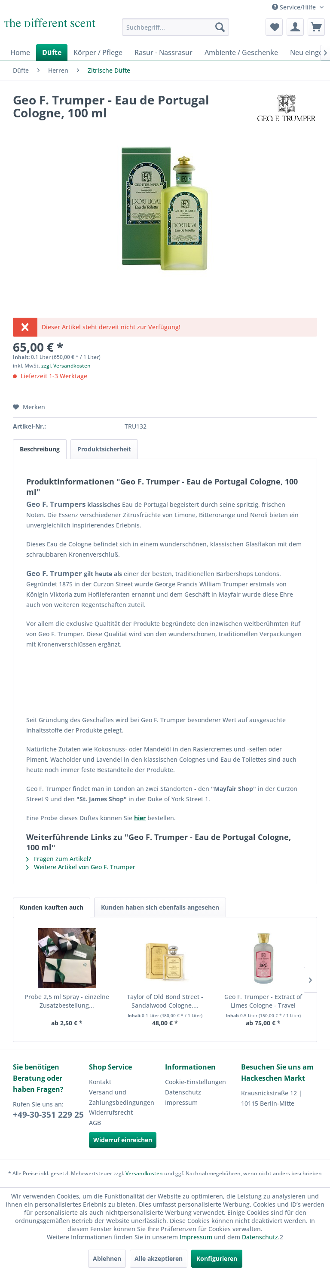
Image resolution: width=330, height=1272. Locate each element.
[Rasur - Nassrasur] (163, 52)
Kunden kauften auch (51, 907)
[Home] (20, 52)
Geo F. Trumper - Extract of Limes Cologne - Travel (263, 1001)
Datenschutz (183, 1092)
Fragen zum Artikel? (58, 859)
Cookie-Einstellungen (195, 1082)
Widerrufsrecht (111, 1112)
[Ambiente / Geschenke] (241, 52)
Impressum (181, 1102)
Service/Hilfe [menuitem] (295, 7)
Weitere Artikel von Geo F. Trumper (80, 867)
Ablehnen (107, 1258)
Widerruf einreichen (122, 1140)
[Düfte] (51, 52)
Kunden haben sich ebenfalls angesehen (160, 907)
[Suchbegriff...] (175, 27)
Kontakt (100, 1082)
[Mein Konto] (295, 27)
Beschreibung (40, 449)
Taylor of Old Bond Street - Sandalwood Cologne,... (165, 1001)
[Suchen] (220, 27)
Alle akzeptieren (158, 1258)
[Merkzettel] (274, 27)
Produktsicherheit (104, 449)
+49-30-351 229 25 (48, 1114)
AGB (95, 1123)
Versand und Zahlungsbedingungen (121, 1097)
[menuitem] (175, 27)
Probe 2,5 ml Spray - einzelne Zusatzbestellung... (66, 1001)
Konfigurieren (216, 1258)
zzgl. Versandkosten (66, 365)
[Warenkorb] (316, 27)
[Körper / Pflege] (97, 52)
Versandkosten (144, 1173)
